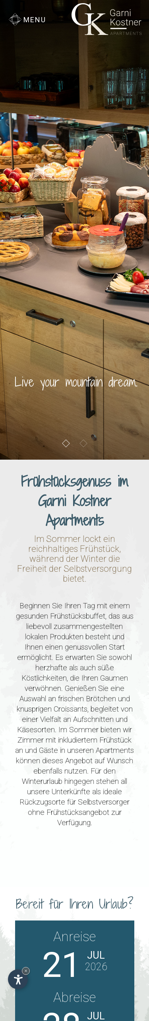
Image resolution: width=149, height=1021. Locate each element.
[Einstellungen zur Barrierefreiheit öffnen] (18, 979)
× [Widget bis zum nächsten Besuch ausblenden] (25, 971)
